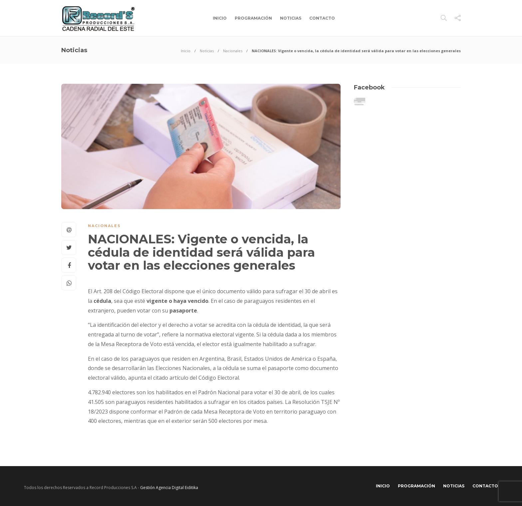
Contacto (322, 18)
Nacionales (232, 50)
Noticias (290, 18)
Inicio (220, 18)
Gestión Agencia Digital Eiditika (169, 487)
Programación (253, 18)
